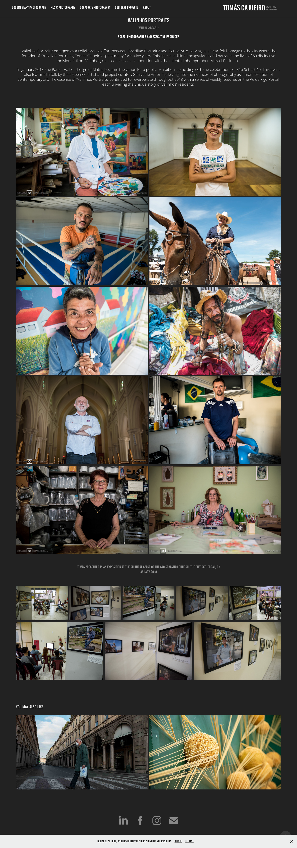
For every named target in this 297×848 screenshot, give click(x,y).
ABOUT (147, 7)
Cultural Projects (126, 7)
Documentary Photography (29, 7)
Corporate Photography (95, 7)
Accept (178, 841)
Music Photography (63, 7)
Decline (189, 841)
